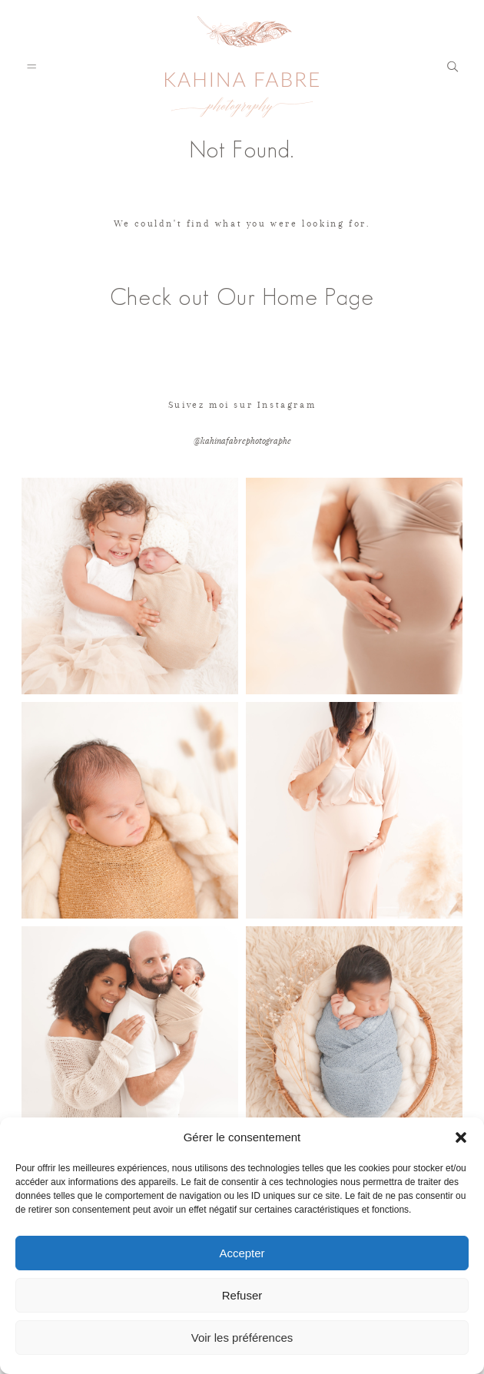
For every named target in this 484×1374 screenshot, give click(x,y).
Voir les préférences (242, 1337)
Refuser (242, 1295)
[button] (461, 1137)
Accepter (241, 1253)
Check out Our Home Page (242, 297)
